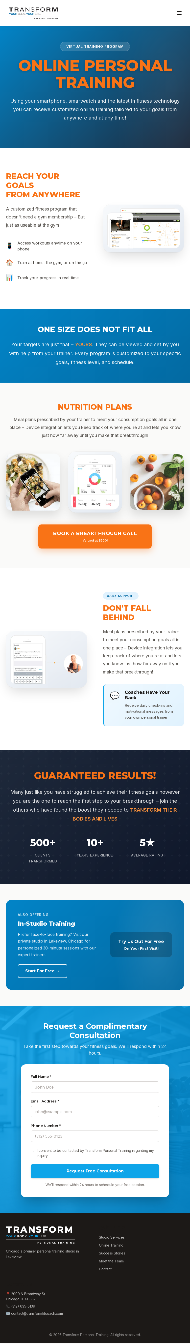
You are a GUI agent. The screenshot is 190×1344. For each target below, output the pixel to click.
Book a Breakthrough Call (95, 537)
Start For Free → (42, 971)
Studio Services (112, 1238)
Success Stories (112, 1254)
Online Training (111, 1246)
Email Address (45, 1102)
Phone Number (46, 1126)
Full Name (41, 1077)
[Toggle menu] (179, 13)
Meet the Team (111, 1262)
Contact (105, 1270)
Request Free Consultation (95, 1171)
